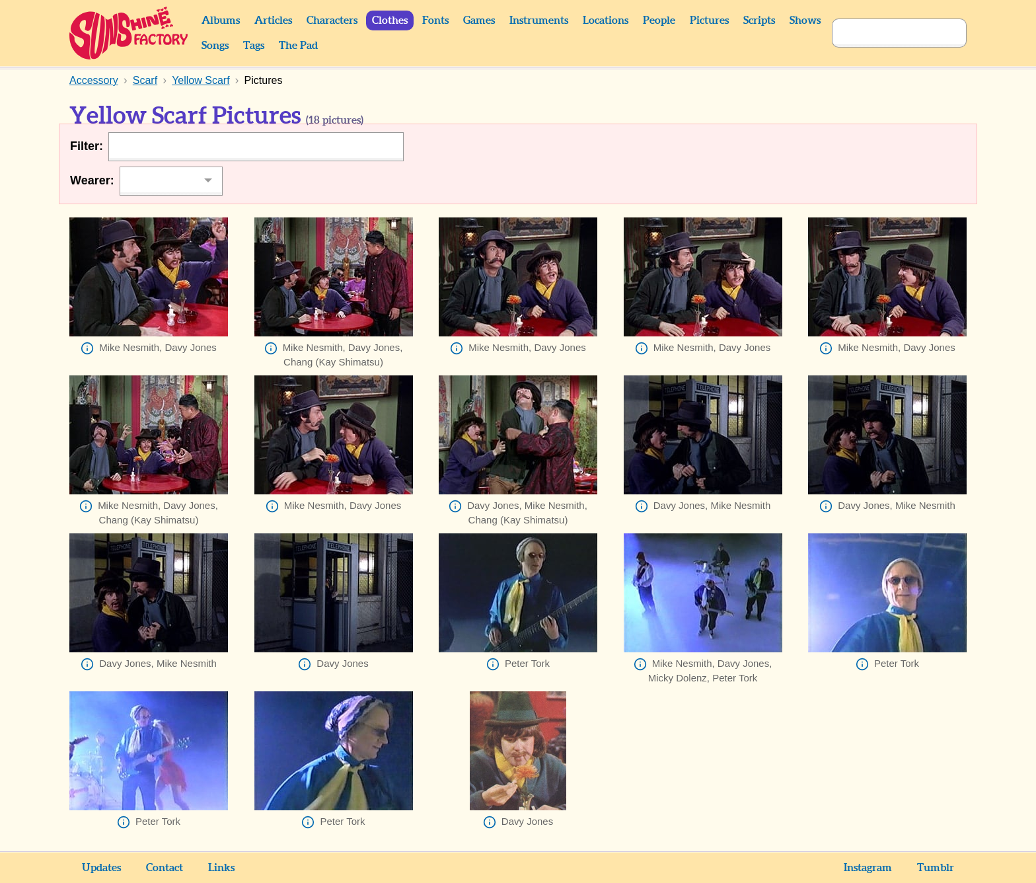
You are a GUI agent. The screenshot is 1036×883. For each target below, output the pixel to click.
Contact (164, 868)
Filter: (86, 146)
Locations (605, 20)
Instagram (868, 868)
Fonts (435, 20)
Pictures (709, 20)
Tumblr (935, 868)
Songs (215, 45)
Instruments (538, 20)
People (659, 20)
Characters (332, 20)
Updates (101, 868)
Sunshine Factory (129, 33)
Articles (273, 20)
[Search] (885, 33)
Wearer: (92, 180)
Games (479, 20)
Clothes (390, 20)
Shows (805, 20)
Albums (221, 20)
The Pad (298, 45)
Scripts (759, 20)
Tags (253, 45)
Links (221, 868)
